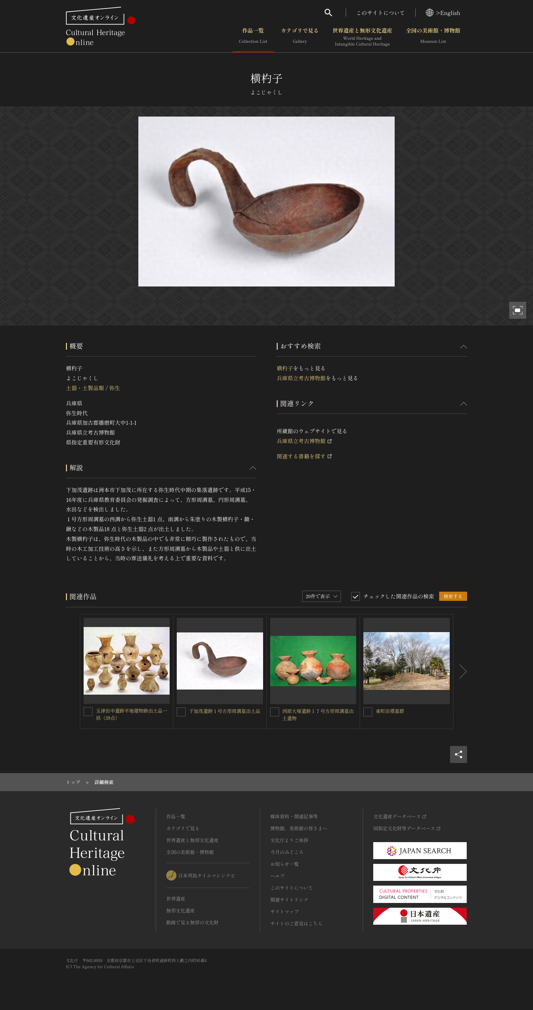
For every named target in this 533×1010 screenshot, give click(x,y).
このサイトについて (380, 12)
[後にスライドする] (460, 671)
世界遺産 (175, 898)
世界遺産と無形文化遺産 (362, 37)
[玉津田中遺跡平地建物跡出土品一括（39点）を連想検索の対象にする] (88, 711)
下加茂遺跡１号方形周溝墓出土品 (224, 711)
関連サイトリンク (289, 899)
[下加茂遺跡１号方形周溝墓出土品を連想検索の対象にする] (181, 712)
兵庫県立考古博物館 (301, 378)
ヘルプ (277, 875)
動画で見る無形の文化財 (192, 922)
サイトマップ (284, 911)
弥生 (114, 388)
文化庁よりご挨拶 (289, 840)
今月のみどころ (287, 852)
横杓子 (285, 368)
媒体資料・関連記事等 (294, 816)
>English (443, 12)
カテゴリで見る (300, 37)
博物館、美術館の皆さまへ (298, 828)
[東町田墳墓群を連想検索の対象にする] (367, 712)
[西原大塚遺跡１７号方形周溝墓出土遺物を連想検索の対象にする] (274, 712)
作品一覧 (253, 37)
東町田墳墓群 (390, 711)
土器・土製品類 (85, 388)
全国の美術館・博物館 (433, 37)
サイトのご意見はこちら (296, 923)
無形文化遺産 (180, 910)
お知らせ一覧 (284, 863)
